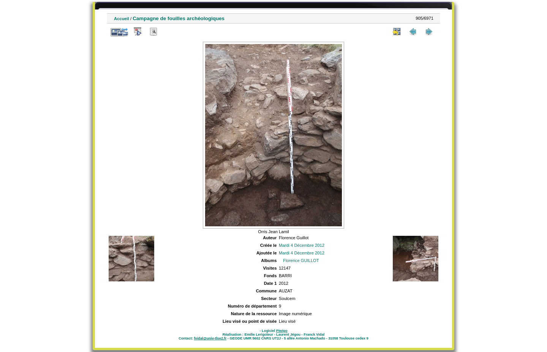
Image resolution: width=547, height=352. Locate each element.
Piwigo (282, 331)
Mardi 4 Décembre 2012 (301, 245)
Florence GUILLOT (301, 260)
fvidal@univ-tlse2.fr (210, 338)
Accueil (121, 18)
